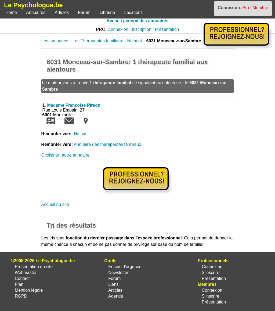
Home (11, 12)
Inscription (141, 29)
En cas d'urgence (124, 266)
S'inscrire (210, 272)
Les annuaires (54, 41)
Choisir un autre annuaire (65, 155)
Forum (84, 12)
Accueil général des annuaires (137, 20)
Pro (245, 7)
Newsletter (118, 272)
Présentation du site (34, 266)
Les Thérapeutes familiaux (98, 41)
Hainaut (134, 41)
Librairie (107, 12)
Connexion (118, 29)
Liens (113, 284)
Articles (62, 12)
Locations (133, 12)
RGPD (21, 296)
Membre (260, 7)
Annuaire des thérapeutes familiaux (107, 144)
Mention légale (29, 290)
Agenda (115, 296)
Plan (19, 284)
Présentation (167, 29)
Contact (22, 278)
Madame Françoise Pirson (73, 105)
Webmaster (26, 272)
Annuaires (35, 12)
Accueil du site (55, 204)
